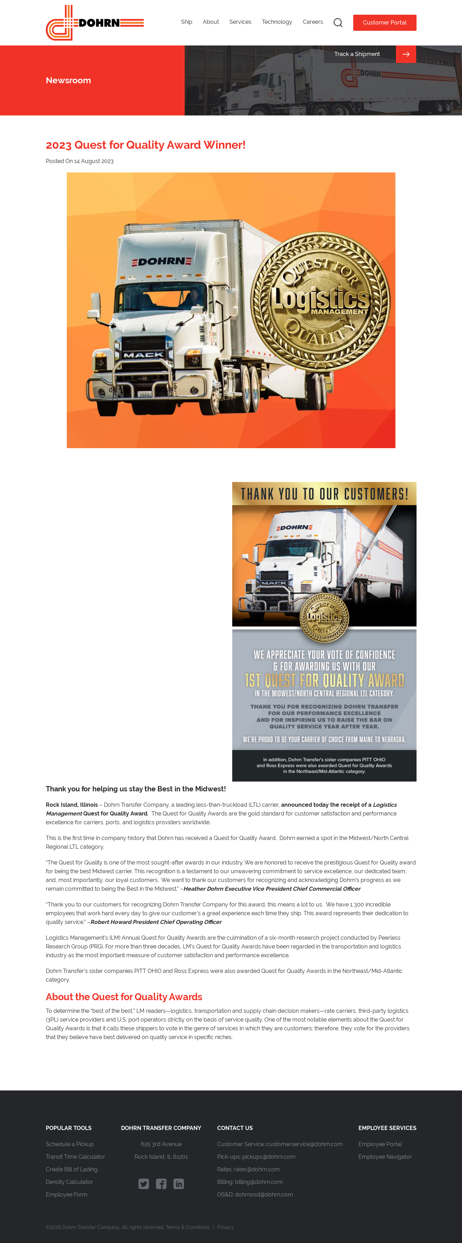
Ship (186, 22)
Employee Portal (380, 1144)
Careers (313, 22)
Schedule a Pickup (70, 1144)
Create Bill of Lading (72, 1169)
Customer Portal (385, 22)
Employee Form (66, 1194)
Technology (277, 22)
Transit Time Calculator (75, 1156)
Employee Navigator (385, 1156)
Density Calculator (69, 1182)
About (211, 22)
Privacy (225, 1227)
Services (240, 22)
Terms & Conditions (188, 1227)
